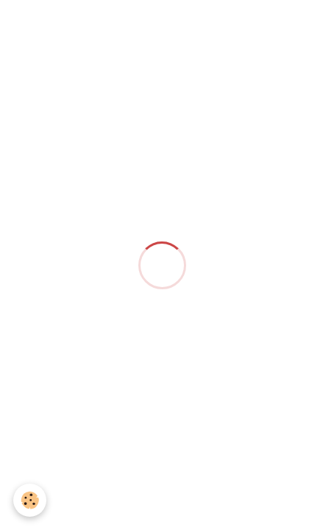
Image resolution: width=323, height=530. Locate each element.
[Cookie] (29, 500)
